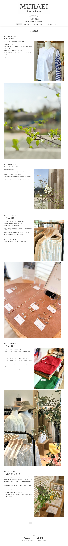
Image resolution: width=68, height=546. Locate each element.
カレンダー (36, 24)
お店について (30, 24)
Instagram (50, 24)
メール (45, 24)
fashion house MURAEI (34, 538)
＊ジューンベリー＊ (11, 166)
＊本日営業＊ (9, 38)
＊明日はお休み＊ (10, 346)
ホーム (13, 24)
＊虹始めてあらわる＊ (12, 474)
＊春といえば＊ (9, 218)
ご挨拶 (24, 24)
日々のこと (19, 24)
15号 (55, 24)
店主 (41, 24)
